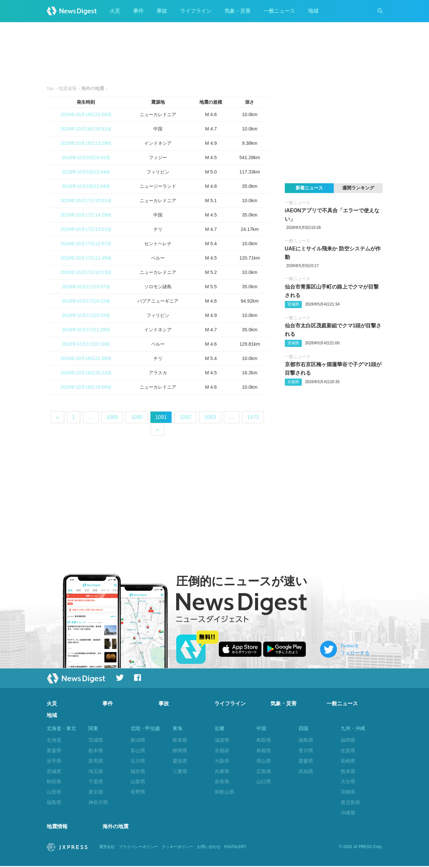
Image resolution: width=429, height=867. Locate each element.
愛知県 (180, 761)
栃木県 (95, 750)
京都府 (293, 382)
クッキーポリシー (177, 848)
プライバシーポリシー (138, 848)
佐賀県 (348, 750)
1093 (210, 417)
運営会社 (107, 848)
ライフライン (195, 11)
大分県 (348, 781)
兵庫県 (222, 771)
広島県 (263, 771)
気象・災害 (237, 11)
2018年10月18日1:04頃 (86, 186)
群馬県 (95, 761)
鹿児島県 (350, 802)
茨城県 (95, 740)
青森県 (54, 750)
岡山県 (263, 761)
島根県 (263, 750)
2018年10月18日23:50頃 (85, 114)
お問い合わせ (209, 848)
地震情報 (57, 827)
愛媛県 (306, 761)
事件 (138, 11)
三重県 (180, 771)
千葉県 (95, 781)
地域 (313, 11)
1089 (112, 417)
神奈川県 (98, 802)
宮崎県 (348, 792)
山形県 (54, 792)
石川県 (137, 761)
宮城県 (293, 304)
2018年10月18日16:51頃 (85, 128)
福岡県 (348, 740)
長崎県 (348, 761)
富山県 (137, 750)
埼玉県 (95, 771)
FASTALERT (235, 848)
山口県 (263, 781)
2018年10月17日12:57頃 (85, 243)
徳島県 (306, 740)
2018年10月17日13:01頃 (85, 229)
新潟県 (137, 740)
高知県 (306, 771)
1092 (185, 417)
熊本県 (348, 771)
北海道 (54, 740)
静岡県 (180, 750)
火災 (115, 11)
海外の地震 (115, 827)
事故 (162, 11)
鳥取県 (263, 740)
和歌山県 (224, 792)
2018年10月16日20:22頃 (85, 372)
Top (50, 88)
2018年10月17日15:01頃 (85, 200)
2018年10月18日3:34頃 (86, 171)
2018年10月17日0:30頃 (86, 344)
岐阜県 (180, 740)
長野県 (137, 792)
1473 (253, 417)
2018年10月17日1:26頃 (86, 329)
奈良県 (222, 781)
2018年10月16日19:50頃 (85, 387)
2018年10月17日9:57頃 (86, 286)
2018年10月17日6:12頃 (86, 301)
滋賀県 (222, 740)
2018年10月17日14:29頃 (85, 214)
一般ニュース (279, 11)
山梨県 (137, 781)
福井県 (137, 771)
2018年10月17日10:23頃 (85, 272)
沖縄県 (348, 812)
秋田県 (54, 781)
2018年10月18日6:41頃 (86, 157)
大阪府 (222, 761)
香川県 (306, 750)
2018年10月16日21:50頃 (85, 358)
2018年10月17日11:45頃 (85, 258)
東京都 (95, 792)
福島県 (54, 802)
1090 (137, 417)
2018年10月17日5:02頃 (86, 315)
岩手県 (54, 761)
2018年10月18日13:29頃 (85, 143)
